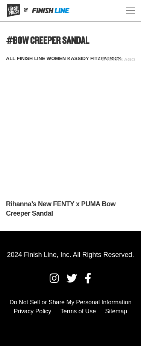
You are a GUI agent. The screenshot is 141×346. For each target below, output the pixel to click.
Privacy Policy (33, 311)
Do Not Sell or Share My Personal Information (70, 302)
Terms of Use (78, 311)
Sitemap (116, 311)
